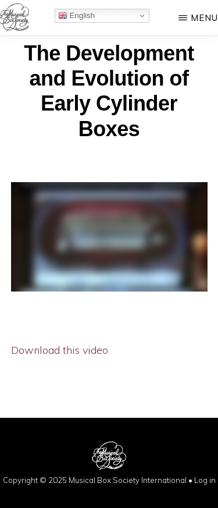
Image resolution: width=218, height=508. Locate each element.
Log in (205, 480)
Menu (204, 17)
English (76, 15)
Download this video (59, 350)
